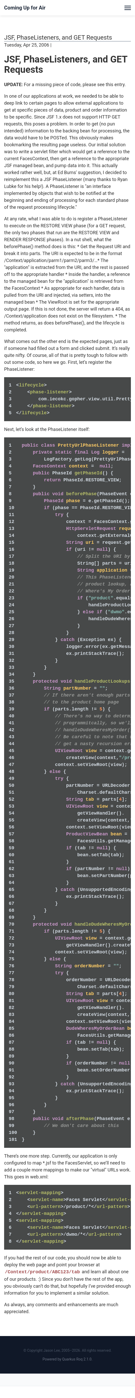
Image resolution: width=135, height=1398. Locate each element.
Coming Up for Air (25, 8)
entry (119, 84)
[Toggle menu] (127, 8)
